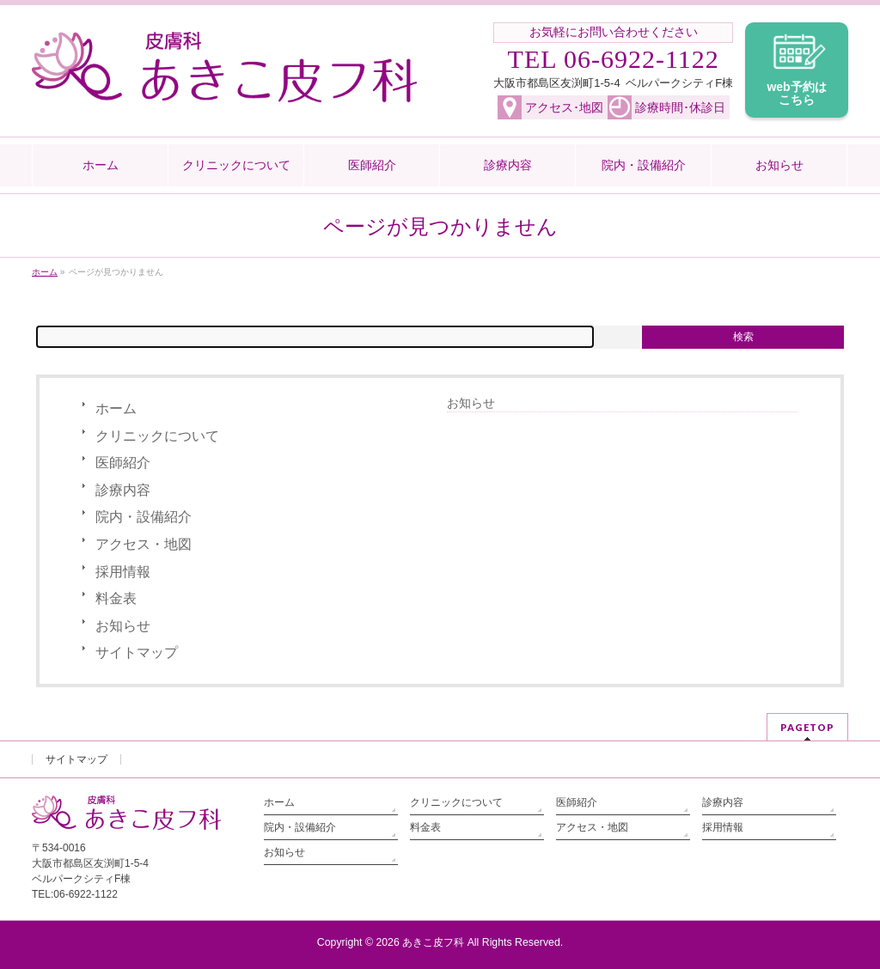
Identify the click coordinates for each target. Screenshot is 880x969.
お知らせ (122, 626)
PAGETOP (807, 727)
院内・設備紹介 (143, 516)
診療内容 (122, 490)
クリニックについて (157, 436)
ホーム (116, 408)
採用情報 (122, 571)
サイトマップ (136, 652)
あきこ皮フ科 (433, 942)
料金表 (116, 598)
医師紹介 (122, 462)
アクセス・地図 (143, 544)
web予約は (796, 93)
